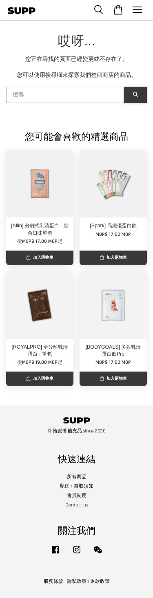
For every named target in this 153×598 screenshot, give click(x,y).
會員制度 (76, 496)
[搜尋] (65, 95)
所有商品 (76, 477)
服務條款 (53, 581)
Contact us (76, 505)
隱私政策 (76, 581)
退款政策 (100, 581)
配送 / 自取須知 (76, 486)
